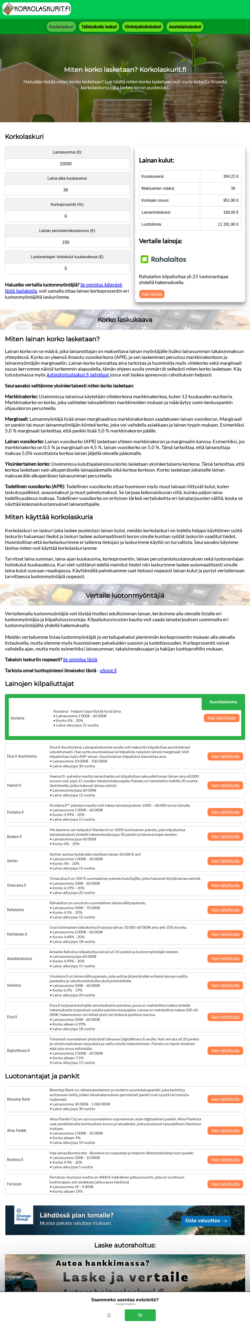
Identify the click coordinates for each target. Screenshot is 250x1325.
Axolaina (17, 718)
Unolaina (14, 985)
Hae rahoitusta (221, 718)
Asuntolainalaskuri (185, 26)
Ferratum (14, 1184)
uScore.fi (108, 671)
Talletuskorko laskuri (99, 26)
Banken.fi (14, 836)
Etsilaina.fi (15, 812)
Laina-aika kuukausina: (68, 178)
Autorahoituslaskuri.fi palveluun (78, 375)
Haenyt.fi (14, 785)
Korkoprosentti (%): (67, 204)
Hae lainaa (152, 294)
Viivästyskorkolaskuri (143, 26)
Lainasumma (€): (67, 152)
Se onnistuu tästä (80, 659)
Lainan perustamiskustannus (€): (67, 231)
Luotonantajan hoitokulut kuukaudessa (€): (67, 257)
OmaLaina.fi (16, 885)
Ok (140, 1315)
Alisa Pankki (16, 1130)
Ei (109, 1315)
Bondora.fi (15, 1159)
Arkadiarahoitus (19, 958)
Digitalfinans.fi (18, 1050)
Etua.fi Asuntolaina (22, 756)
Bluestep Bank (18, 1099)
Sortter (12, 861)
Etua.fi (12, 1017)
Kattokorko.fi (17, 934)
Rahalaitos (15, 909)
